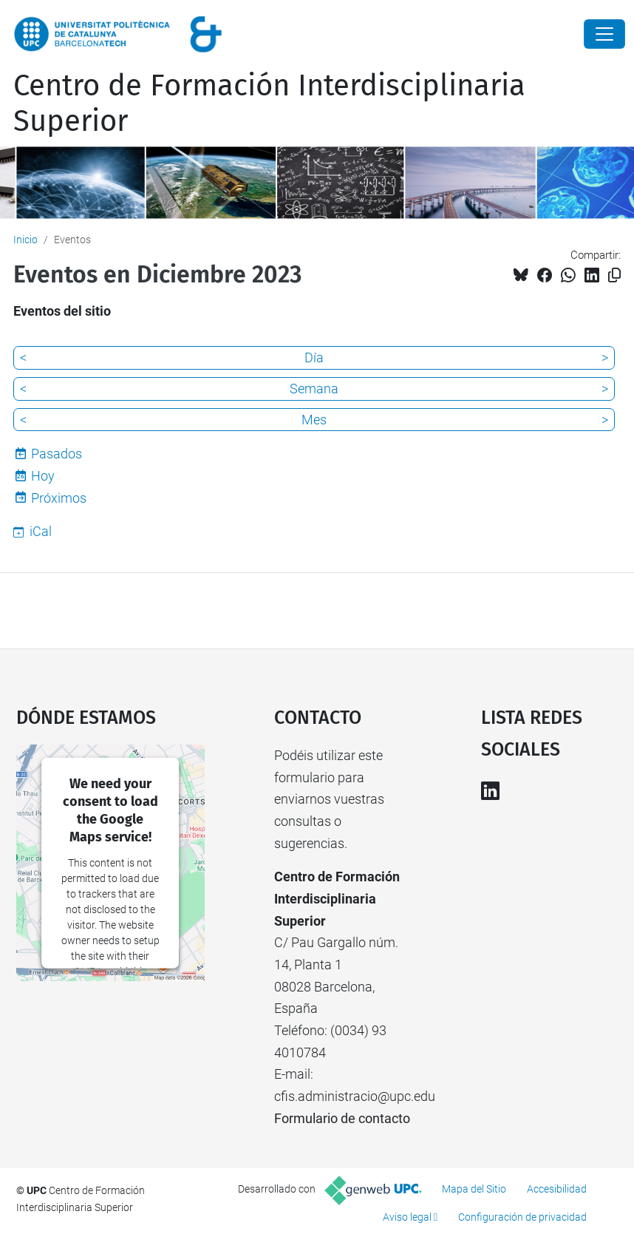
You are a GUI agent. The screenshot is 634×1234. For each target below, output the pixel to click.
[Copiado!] (614, 275)
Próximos (58, 498)
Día (314, 357)
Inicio (25, 239)
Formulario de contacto (342, 1118)
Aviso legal (407, 1217)
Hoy (43, 476)
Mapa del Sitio (474, 1189)
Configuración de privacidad (522, 1217)
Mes (314, 419)
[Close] (604, 34)
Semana (314, 388)
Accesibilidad (557, 1189)
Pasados (56, 453)
